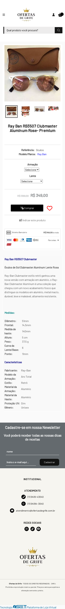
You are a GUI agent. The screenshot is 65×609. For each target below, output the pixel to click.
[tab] (32, 232)
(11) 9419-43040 (32, 497)
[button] (8, 70)
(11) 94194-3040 (32, 504)
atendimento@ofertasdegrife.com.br (32, 510)
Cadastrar (49, 462)
